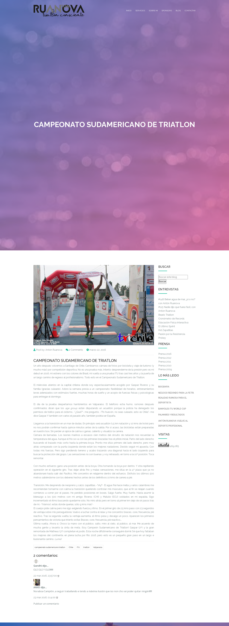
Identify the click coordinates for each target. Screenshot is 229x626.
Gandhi (37, 565)
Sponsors (167, 10)
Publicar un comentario (46, 603)
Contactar (190, 10)
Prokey (162, 337)
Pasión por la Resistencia (171, 334)
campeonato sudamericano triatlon (50, 547)
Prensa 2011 (164, 361)
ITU (78, 547)
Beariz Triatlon (166, 314)
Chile (71, 547)
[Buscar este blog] (173, 277)
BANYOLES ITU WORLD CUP (172, 408)
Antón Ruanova (53, 349)
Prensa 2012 (164, 357)
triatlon (86, 547)
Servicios (140, 10)
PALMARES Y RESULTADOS (171, 414)
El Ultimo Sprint (166, 326)
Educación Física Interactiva (173, 322)
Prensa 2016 (164, 354)
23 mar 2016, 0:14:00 (44, 597)
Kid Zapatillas (165, 330)
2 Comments (76, 349)
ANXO (36, 587)
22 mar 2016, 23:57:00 (45, 575)
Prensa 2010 (164, 365)
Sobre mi (153, 10)
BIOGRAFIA (163, 386)
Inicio (129, 10)
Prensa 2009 (165, 369)
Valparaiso (97, 547)
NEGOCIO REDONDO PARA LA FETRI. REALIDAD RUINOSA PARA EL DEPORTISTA (176, 398)
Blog (178, 10)
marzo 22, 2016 (97, 349)
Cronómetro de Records (171, 318)
